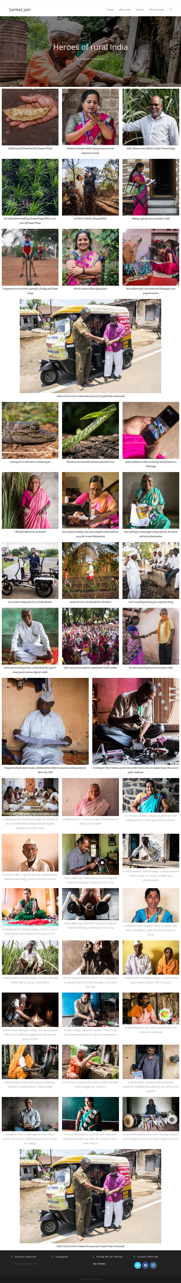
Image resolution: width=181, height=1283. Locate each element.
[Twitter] (137, 1265)
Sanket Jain (20, 9)
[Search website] (171, 9)
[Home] (78, 58)
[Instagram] (153, 1265)
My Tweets (99, 1263)
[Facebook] (145, 1265)
